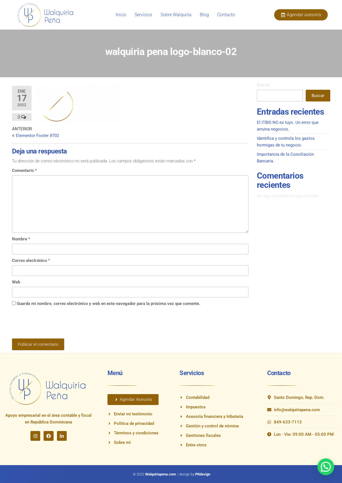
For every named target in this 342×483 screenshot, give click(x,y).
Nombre (21, 239)
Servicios (143, 14)
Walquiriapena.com (161, 474)
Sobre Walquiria (176, 14)
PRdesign (202, 474)
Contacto (226, 14)
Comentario (24, 170)
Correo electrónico (31, 260)
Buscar (263, 84)
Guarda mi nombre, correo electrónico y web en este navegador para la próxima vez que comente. (108, 303)
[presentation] (54, 325)
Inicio (121, 14)
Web (16, 282)
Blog (204, 14)
